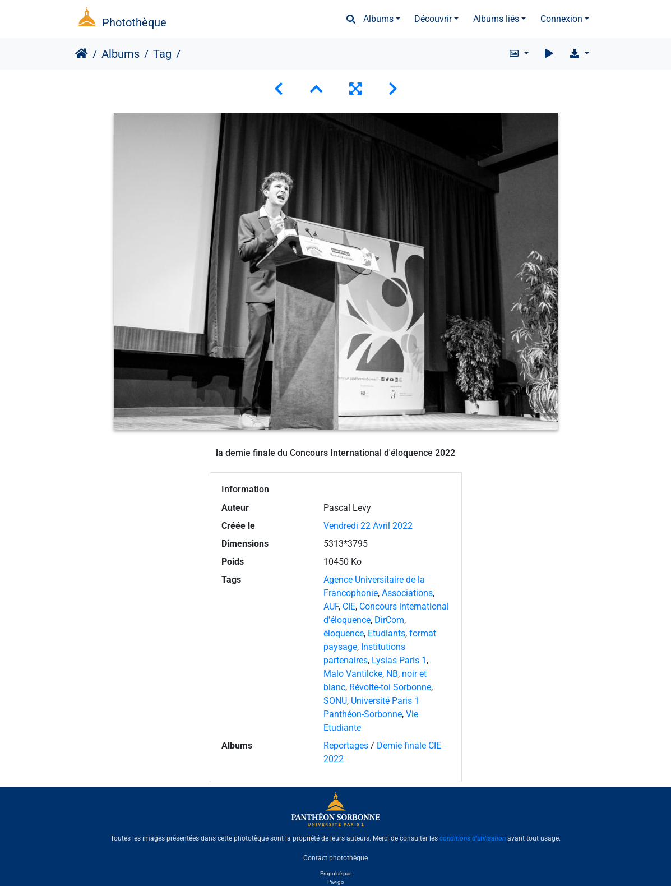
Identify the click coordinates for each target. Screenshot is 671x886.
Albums (378, 18)
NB (392, 673)
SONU (335, 700)
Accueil (81, 53)
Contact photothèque (335, 857)
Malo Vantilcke (352, 673)
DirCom (389, 620)
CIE (349, 606)
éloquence (343, 633)
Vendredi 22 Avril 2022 (368, 525)
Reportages (345, 745)
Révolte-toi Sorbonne (390, 687)
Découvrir (433, 18)
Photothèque (134, 22)
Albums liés (496, 18)
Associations (407, 593)
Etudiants (386, 633)
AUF (331, 606)
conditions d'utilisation (472, 838)
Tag (162, 54)
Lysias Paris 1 (399, 660)
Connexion (561, 18)
